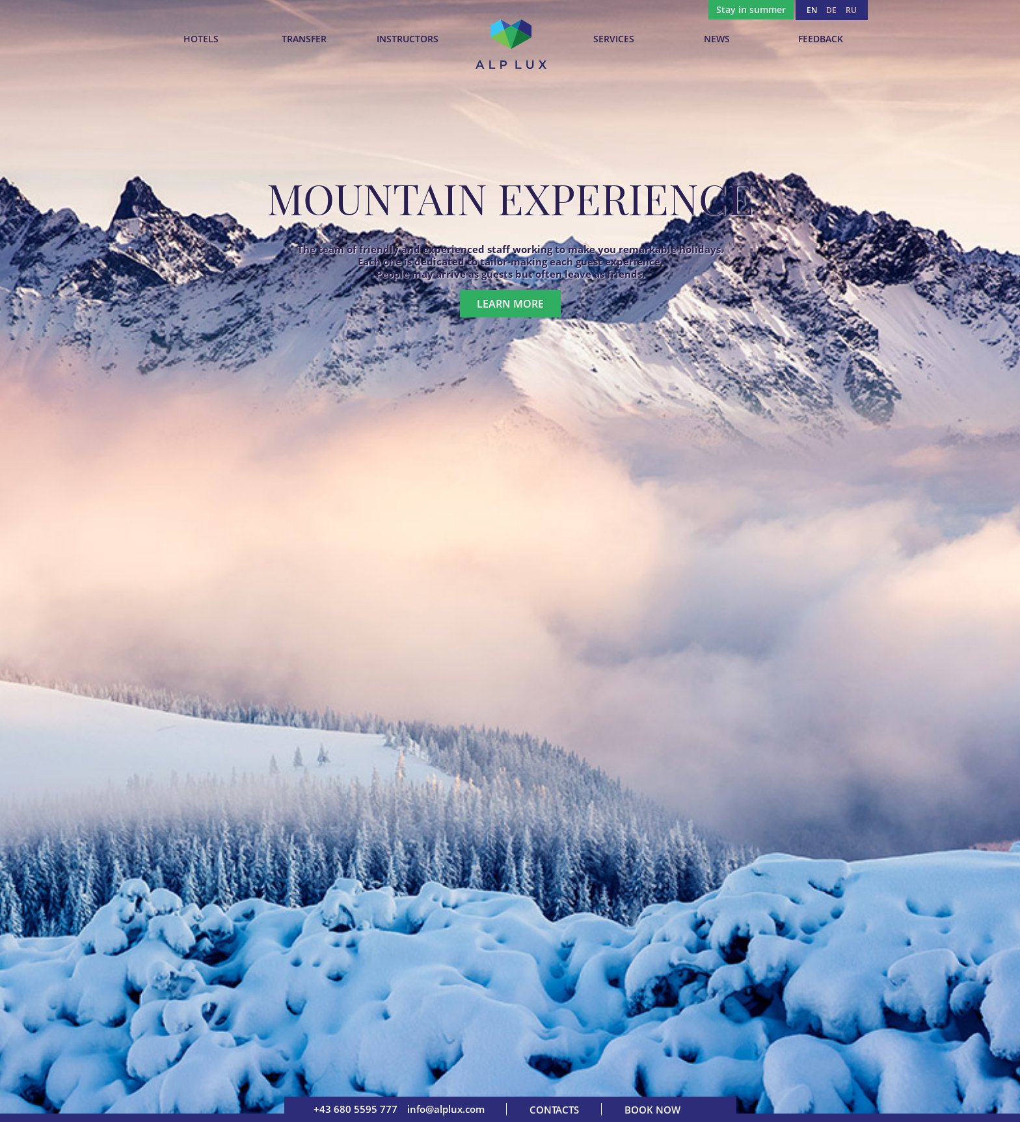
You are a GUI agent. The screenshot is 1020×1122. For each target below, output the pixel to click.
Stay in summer (751, 9)
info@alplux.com (446, 1108)
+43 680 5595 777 (355, 1108)
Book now (652, 1109)
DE (831, 10)
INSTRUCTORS (407, 39)
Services (613, 39)
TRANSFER (304, 39)
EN (812, 10)
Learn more (510, 304)
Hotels (201, 39)
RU (851, 10)
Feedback (820, 39)
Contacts (554, 1109)
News (717, 39)
